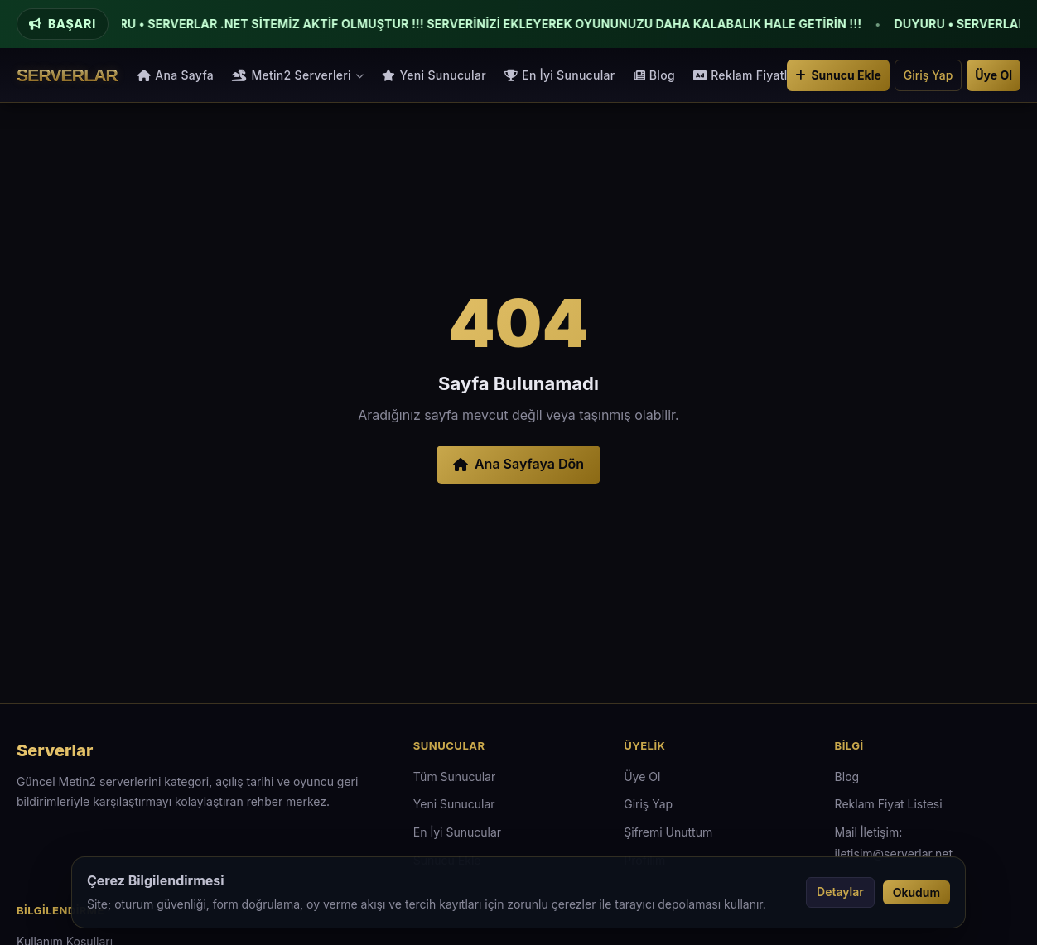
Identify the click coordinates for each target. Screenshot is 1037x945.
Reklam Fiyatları (748, 75)
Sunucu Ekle (837, 75)
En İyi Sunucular (559, 75)
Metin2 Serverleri (298, 75)
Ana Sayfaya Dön (518, 464)
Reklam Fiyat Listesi (889, 804)
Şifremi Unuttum (668, 832)
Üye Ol (993, 75)
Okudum (916, 892)
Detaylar (840, 892)
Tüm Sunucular (454, 776)
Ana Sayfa (175, 75)
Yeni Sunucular (434, 75)
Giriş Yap (928, 75)
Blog (654, 75)
